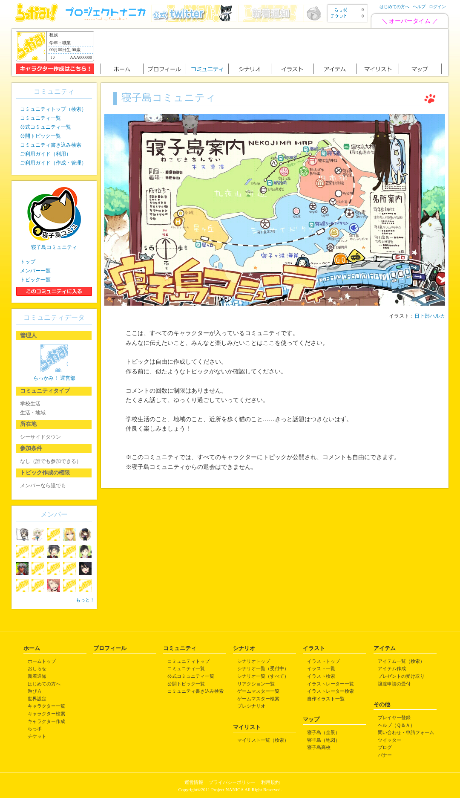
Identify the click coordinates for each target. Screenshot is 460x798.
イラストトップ (323, 661)
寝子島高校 (319, 747)
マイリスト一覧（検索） (263, 740)
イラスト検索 (321, 676)
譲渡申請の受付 (394, 683)
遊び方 (35, 691)
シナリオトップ (253, 661)
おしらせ (37, 668)
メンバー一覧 (35, 271)
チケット (37, 736)
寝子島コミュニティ (54, 247)
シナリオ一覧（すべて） (263, 676)
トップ (27, 262)
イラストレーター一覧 (330, 683)
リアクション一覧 (256, 683)
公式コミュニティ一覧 (45, 127)
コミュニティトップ (188, 661)
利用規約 (270, 782)
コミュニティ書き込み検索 (50, 145)
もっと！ (85, 599)
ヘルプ (419, 6)
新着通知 (37, 676)
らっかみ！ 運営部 (54, 378)
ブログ (385, 747)
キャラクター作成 (46, 721)
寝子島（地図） (323, 740)
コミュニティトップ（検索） (53, 109)
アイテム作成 (392, 668)
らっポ (35, 728)
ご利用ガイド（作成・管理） (53, 163)
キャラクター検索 (46, 713)
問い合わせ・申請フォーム (406, 732)
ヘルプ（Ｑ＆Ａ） (396, 725)
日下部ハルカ (429, 316)
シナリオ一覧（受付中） (263, 668)
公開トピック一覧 (40, 136)
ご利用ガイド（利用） (45, 154)
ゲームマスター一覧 (258, 691)
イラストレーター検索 (330, 691)
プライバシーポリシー (232, 782)
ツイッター (389, 740)
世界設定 (37, 698)
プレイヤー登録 (394, 717)
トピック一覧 (35, 280)
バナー (385, 755)
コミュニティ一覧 (40, 118)
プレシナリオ (251, 705)
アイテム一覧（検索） (401, 661)
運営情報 (193, 782)
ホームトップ (42, 661)
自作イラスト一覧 (326, 698)
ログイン (437, 6)
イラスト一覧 (321, 668)
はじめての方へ (394, 6)
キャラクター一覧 (46, 705)
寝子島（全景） (323, 732)
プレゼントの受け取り (401, 676)
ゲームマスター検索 (258, 698)
